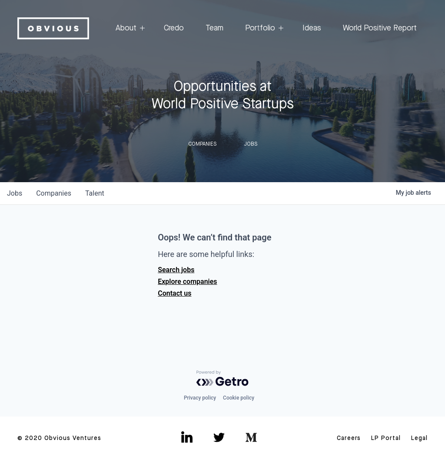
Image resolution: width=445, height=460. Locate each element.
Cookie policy (238, 398)
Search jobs (176, 270)
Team (214, 28)
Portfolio (263, 28)
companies (53, 193)
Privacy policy (200, 398)
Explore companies (187, 281)
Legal (419, 438)
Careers (349, 438)
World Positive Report (380, 28)
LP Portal (386, 438)
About (129, 28)
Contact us (174, 293)
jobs (14, 193)
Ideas (311, 28)
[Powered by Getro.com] (222, 378)
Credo (174, 28)
